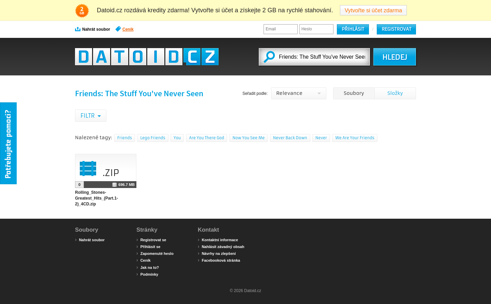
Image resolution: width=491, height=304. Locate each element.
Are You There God (206, 137)
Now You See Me (249, 137)
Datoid (147, 56)
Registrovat (396, 29)
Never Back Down (290, 137)
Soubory (354, 93)
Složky (395, 93)
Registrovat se (151, 239)
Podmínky (147, 274)
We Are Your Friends (354, 137)
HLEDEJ (394, 57)
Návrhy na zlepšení (217, 253)
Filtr (88, 115)
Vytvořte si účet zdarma (373, 10)
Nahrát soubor (92, 29)
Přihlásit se (148, 246)
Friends (124, 137)
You (177, 137)
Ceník (124, 29)
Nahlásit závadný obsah (221, 246)
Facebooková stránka (219, 260)
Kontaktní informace (218, 239)
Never (321, 137)
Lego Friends (152, 137)
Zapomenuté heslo (155, 253)
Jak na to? (147, 267)
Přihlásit (353, 29)
